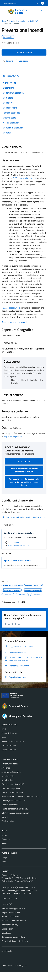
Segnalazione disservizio (12, 912)
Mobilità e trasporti (10, 804)
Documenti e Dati (9, 749)
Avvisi (4, 843)
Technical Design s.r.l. (19, 965)
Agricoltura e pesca (10, 763)
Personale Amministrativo (13, 741)
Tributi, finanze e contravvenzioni (15, 812)
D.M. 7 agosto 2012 (11, 307)
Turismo (5, 816)
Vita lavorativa (8, 821)
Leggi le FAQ (7, 904)
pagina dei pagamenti (13, 436)
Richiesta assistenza (10, 916)
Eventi (4, 861)
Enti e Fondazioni (9, 745)
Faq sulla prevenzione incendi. (14, 322)
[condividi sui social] (8, 61)
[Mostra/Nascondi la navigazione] (5, 11)
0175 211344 (11, 542)
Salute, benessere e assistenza (15, 808)
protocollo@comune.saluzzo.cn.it (21, 887)
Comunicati (6, 839)
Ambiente (6, 767)
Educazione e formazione (12, 792)
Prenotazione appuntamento (14, 908)
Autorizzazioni (7, 780)
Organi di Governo (9, 733)
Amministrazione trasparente (14, 920)
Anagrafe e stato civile (11, 771)
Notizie (4, 835)
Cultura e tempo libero (11, 788)
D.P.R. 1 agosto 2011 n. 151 (25, 178)
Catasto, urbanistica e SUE (13, 784)
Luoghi (4, 857)
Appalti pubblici (8, 775)
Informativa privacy (10, 924)
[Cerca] (41, 11)
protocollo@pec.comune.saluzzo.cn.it (21, 890)
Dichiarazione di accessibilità (13, 936)
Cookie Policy (7, 928)
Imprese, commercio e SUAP (13, 800)
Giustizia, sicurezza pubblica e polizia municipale (21, 796)
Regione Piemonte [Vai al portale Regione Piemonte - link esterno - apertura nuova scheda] (9, 3)
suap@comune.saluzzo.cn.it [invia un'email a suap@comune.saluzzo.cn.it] (16, 545)
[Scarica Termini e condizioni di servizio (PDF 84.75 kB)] (23, 517)
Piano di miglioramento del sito (15, 941)
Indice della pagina (24, 75)
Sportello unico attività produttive (19, 560)
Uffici (4, 729)
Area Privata (7, 950)
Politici (4, 737)
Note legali (6, 932)
